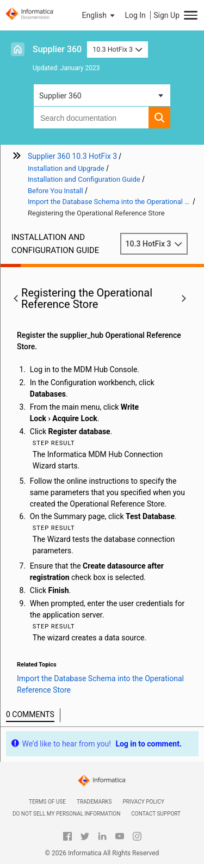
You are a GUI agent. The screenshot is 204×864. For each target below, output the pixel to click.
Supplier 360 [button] (60, 95)
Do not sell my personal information (66, 814)
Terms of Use (47, 802)
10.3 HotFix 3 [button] (117, 49)
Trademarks (94, 802)
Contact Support (156, 814)
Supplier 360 (57, 49)
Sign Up (166, 15)
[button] (99, 15)
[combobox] (91, 117)
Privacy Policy (143, 802)
